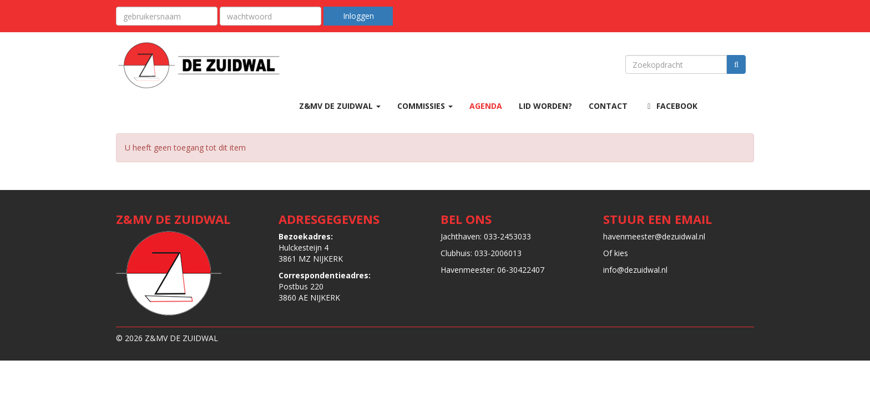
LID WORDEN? (545, 106)
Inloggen (358, 16)
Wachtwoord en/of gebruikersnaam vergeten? (581, 15)
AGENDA (485, 106)
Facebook (670, 106)
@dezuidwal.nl (654, 236)
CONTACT (608, 106)
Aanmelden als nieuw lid (447, 15)
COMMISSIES (425, 106)
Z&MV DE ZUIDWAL (340, 106)
